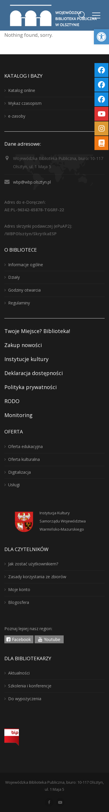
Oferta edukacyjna (25, 446)
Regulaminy (19, 303)
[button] (101, 36)
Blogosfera (18, 602)
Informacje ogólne (25, 264)
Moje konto (19, 589)
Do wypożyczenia (24, 698)
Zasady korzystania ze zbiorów (37, 576)
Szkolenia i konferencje (29, 686)
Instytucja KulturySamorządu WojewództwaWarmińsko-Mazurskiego (63, 521)
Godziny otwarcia (24, 290)
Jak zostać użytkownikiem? (33, 564)
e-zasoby (16, 116)
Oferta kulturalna (24, 459)
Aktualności (19, 673)
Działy (14, 277)
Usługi (14, 484)
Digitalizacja (19, 472)
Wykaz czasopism (25, 103)
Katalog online (21, 90)
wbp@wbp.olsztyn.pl (32, 182)
